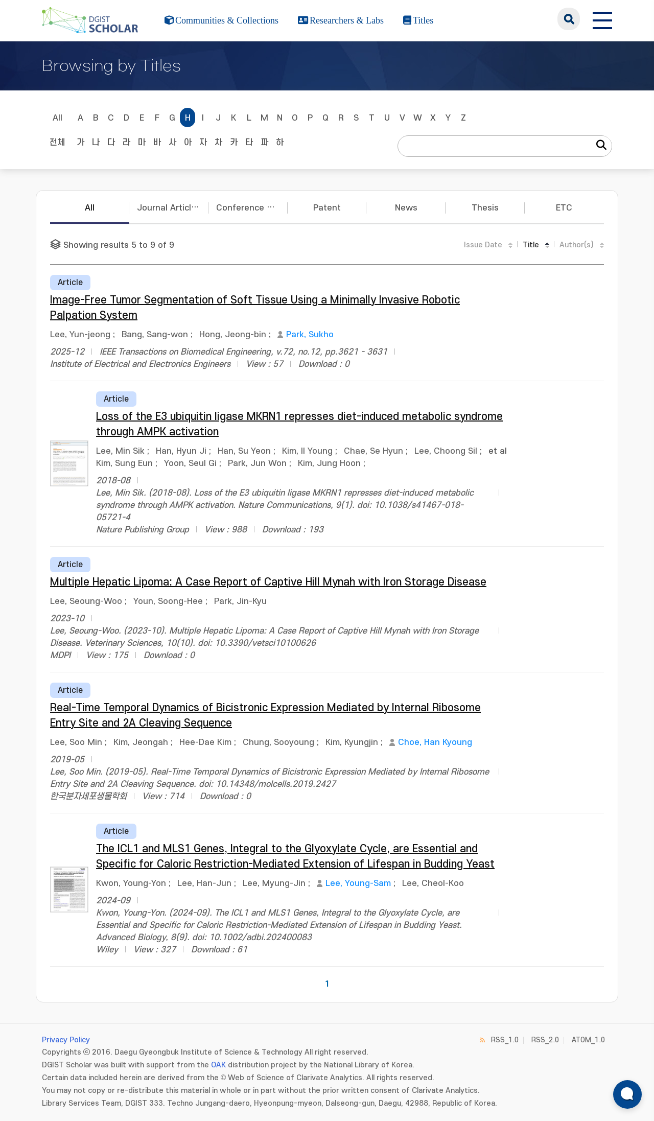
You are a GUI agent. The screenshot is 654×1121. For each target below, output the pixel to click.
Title (531, 245)
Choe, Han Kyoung (435, 742)
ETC (564, 208)
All (57, 118)
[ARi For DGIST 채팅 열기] (627, 1094)
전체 (57, 142)
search (568, 19)
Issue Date (483, 245)
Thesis (485, 208)
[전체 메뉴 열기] (602, 19)
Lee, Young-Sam (358, 883)
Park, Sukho (310, 334)
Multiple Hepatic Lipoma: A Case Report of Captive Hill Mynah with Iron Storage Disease (268, 582)
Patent (327, 208)
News (406, 208)
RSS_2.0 (545, 1040)
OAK (218, 1065)
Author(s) (576, 245)
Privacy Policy (66, 1040)
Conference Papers (252, 208)
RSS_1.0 (505, 1040)
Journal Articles (169, 208)
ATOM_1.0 (588, 1040)
